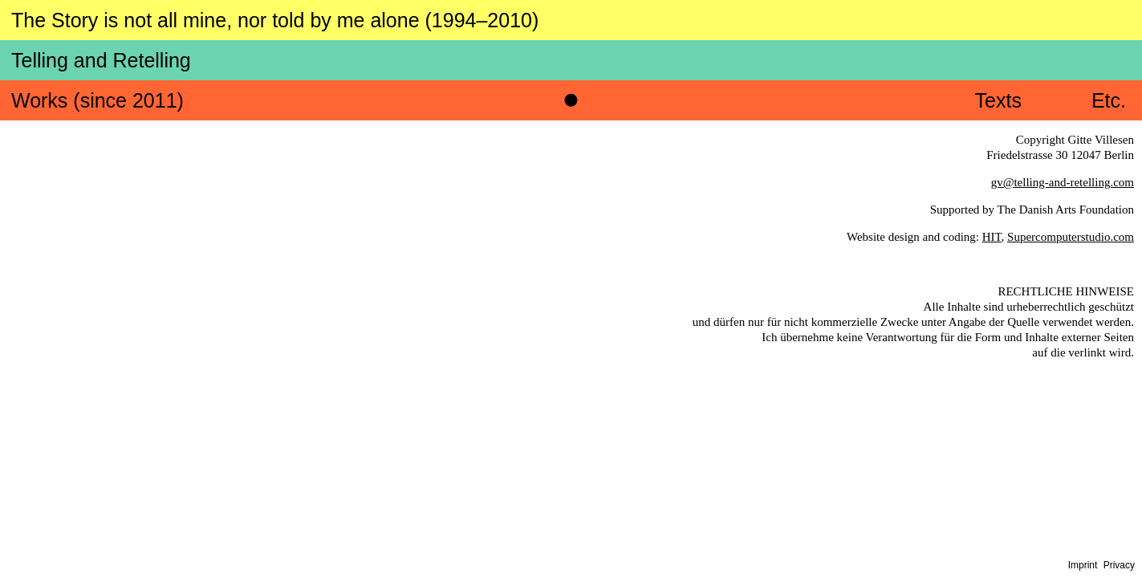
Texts (995, 61)
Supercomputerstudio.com (1070, 196)
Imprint (1083, 565)
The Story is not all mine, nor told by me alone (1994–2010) (285, 20)
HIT (992, 196)
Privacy (1119, 565)
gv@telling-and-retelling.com (1062, 142)
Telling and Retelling (676, 22)
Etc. (1108, 61)
